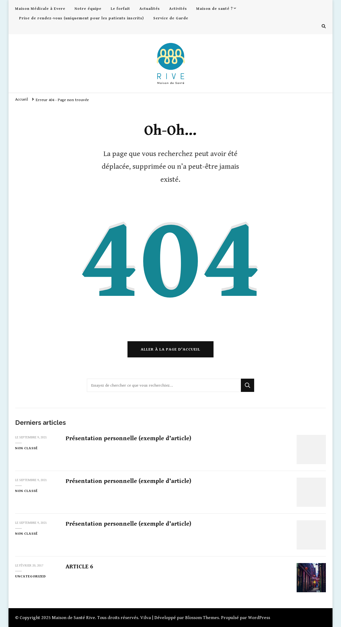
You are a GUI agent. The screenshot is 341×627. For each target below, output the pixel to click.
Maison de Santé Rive (73, 617)
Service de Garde (170, 18)
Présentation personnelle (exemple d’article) (128, 438)
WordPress (259, 617)
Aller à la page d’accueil (170, 349)
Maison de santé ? (214, 8)
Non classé (26, 448)
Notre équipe (88, 8)
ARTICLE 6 (79, 566)
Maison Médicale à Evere (40, 8)
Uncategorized (30, 576)
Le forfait (120, 8)
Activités (178, 8)
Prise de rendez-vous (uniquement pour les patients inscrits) (81, 18)
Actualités (149, 8)
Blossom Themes (202, 617)
